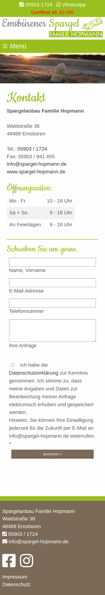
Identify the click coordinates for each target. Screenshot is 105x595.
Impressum (14, 577)
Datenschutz (16, 584)
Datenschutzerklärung (33, 373)
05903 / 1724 (32, 149)
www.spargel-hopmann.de (36, 172)
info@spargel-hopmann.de (37, 164)
